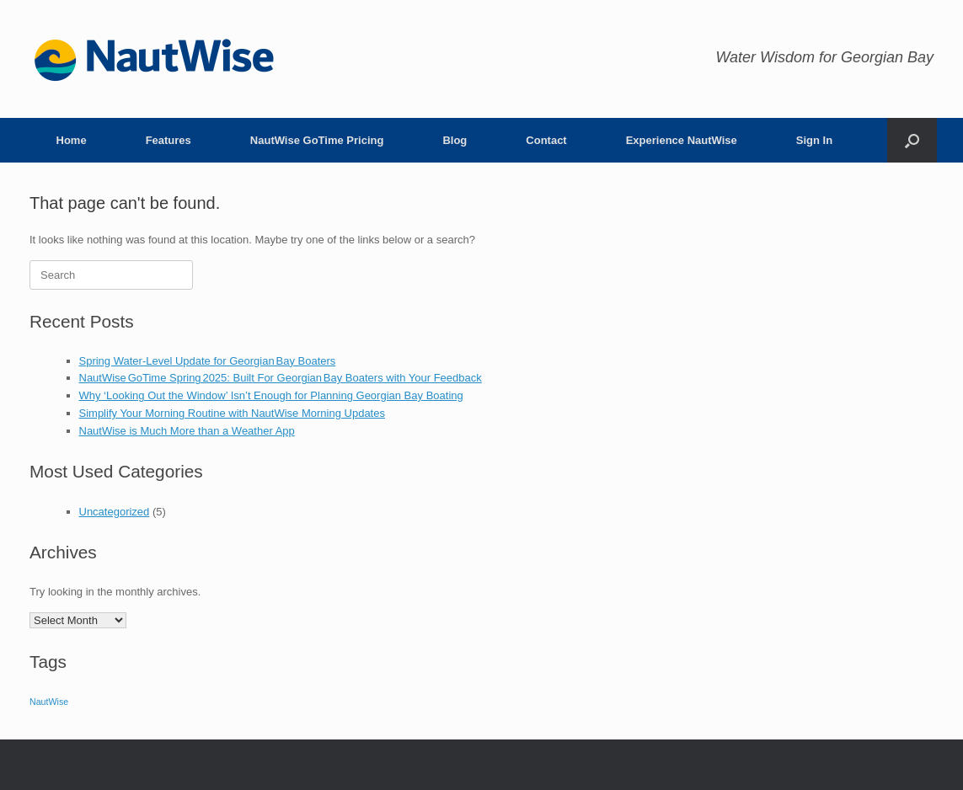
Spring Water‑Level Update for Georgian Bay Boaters (207, 361)
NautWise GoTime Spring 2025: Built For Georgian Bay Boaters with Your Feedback (280, 377)
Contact (546, 140)
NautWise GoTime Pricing (317, 140)
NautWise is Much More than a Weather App (187, 430)
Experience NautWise (681, 140)
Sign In (814, 140)
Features (168, 140)
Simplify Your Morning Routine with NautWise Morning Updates (232, 413)
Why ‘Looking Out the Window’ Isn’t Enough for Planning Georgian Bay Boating (271, 395)
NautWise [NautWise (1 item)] (48, 702)
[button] (912, 140)
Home (71, 140)
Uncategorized (114, 511)
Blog (454, 140)
